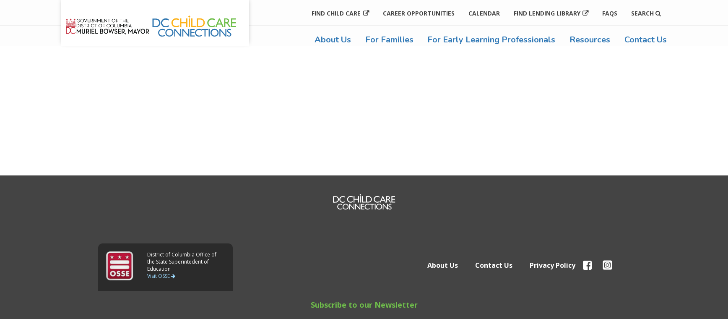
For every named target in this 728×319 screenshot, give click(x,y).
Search (646, 13)
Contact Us (645, 39)
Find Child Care (336, 13)
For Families (389, 39)
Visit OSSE (161, 276)
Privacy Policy (552, 265)
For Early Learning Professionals (491, 39)
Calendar (484, 13)
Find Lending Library (547, 13)
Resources (589, 39)
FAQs (609, 13)
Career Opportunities (419, 13)
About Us (333, 39)
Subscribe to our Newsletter (364, 305)
